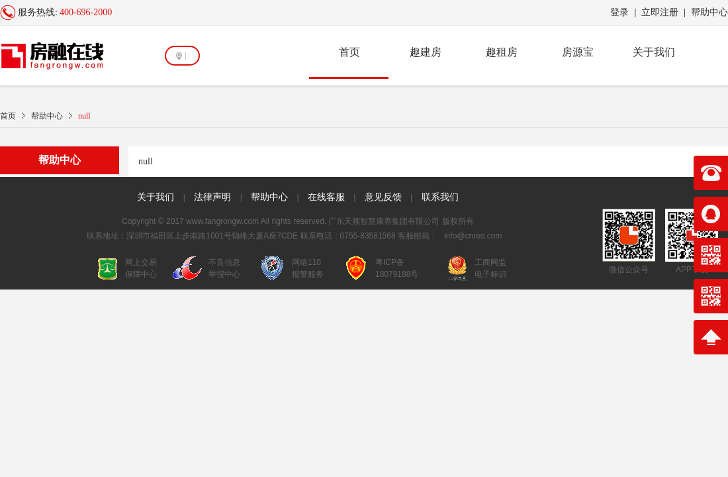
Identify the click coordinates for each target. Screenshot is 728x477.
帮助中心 (709, 12)
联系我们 (440, 196)
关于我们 (654, 52)
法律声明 (212, 196)
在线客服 (326, 196)
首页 (349, 52)
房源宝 (578, 52)
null (84, 116)
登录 (619, 12)
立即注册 (659, 12)
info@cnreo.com (473, 235)
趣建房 (425, 52)
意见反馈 (383, 196)
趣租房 (502, 52)
